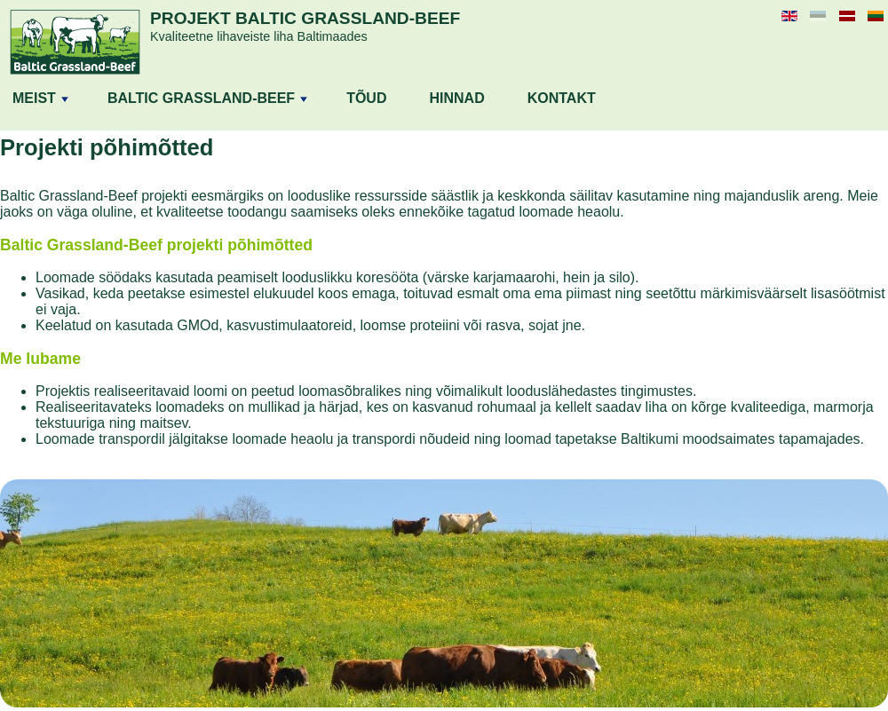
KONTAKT (561, 98)
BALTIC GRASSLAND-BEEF (207, 98)
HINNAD (456, 98)
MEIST (40, 98)
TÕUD (366, 98)
